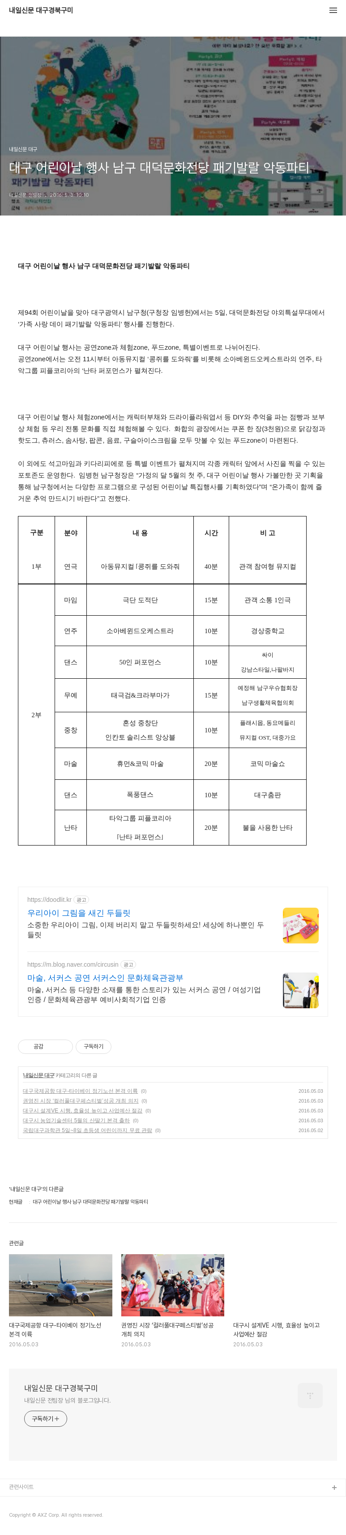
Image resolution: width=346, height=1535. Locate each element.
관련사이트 (21, 1487)
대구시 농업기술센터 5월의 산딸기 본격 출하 (76, 1120)
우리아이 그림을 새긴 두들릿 (79, 913)
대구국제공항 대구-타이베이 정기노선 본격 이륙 (80, 1091)
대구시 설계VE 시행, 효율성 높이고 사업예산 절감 (82, 1111)
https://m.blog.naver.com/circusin (73, 964)
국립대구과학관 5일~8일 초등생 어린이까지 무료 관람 (87, 1130)
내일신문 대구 (38, 1075)
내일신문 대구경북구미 (41, 11)
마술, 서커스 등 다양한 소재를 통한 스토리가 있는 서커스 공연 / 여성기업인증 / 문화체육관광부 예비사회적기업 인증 (144, 994)
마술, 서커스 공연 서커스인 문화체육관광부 (105, 977)
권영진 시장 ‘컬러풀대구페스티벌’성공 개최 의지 (81, 1101)
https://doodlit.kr (49, 899)
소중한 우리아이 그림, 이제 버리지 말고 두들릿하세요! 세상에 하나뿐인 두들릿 (145, 930)
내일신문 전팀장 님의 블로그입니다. (67, 1400)
